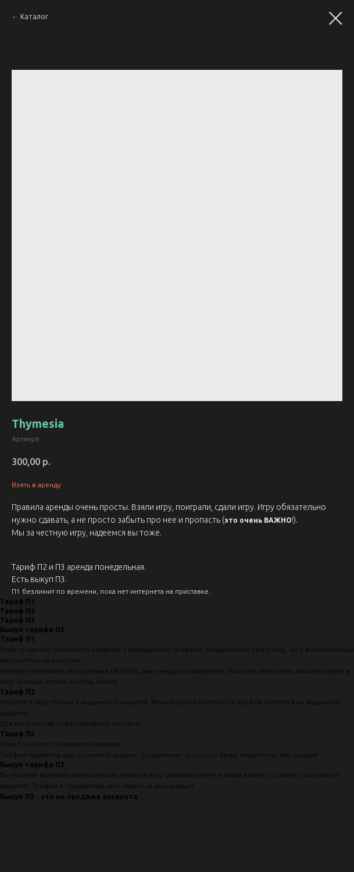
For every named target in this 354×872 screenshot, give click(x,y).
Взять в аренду (36, 484)
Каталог (34, 16)
